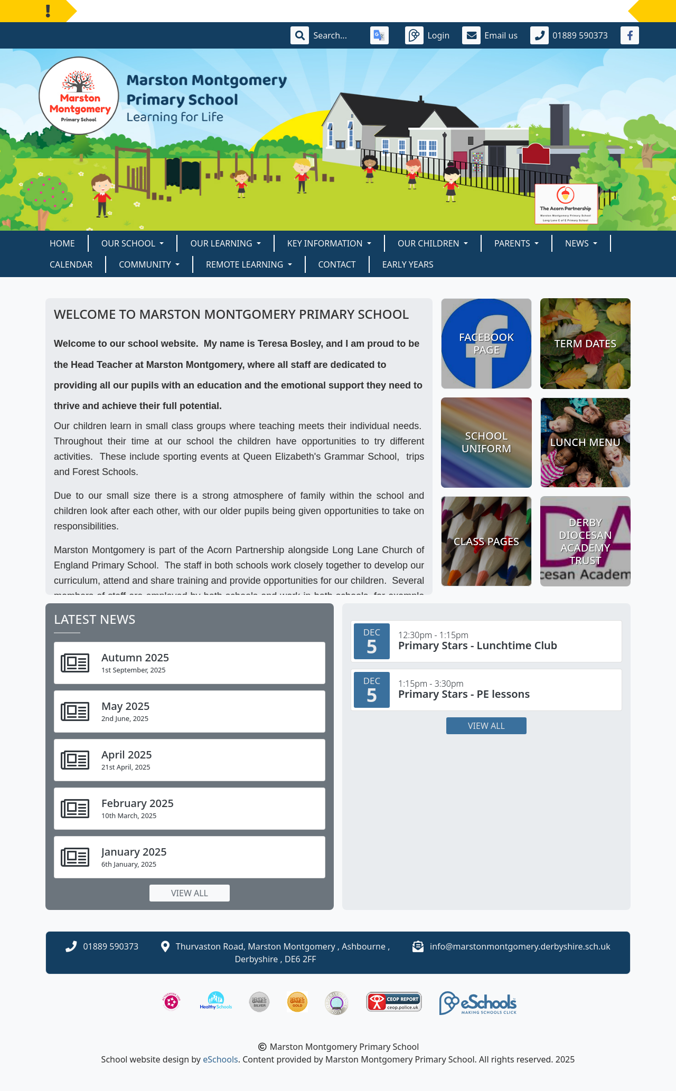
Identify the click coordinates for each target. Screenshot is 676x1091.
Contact (337, 264)
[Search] (335, 35)
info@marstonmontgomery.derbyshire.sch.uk (520, 946)
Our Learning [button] (222, 243)
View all (189, 893)
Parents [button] (513, 243)
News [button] (578, 243)
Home (62, 243)
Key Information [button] (326, 243)
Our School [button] (129, 243)
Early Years (408, 264)
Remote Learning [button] (245, 264)
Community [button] (146, 264)
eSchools (220, 1059)
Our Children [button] (430, 243)
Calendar (71, 264)
